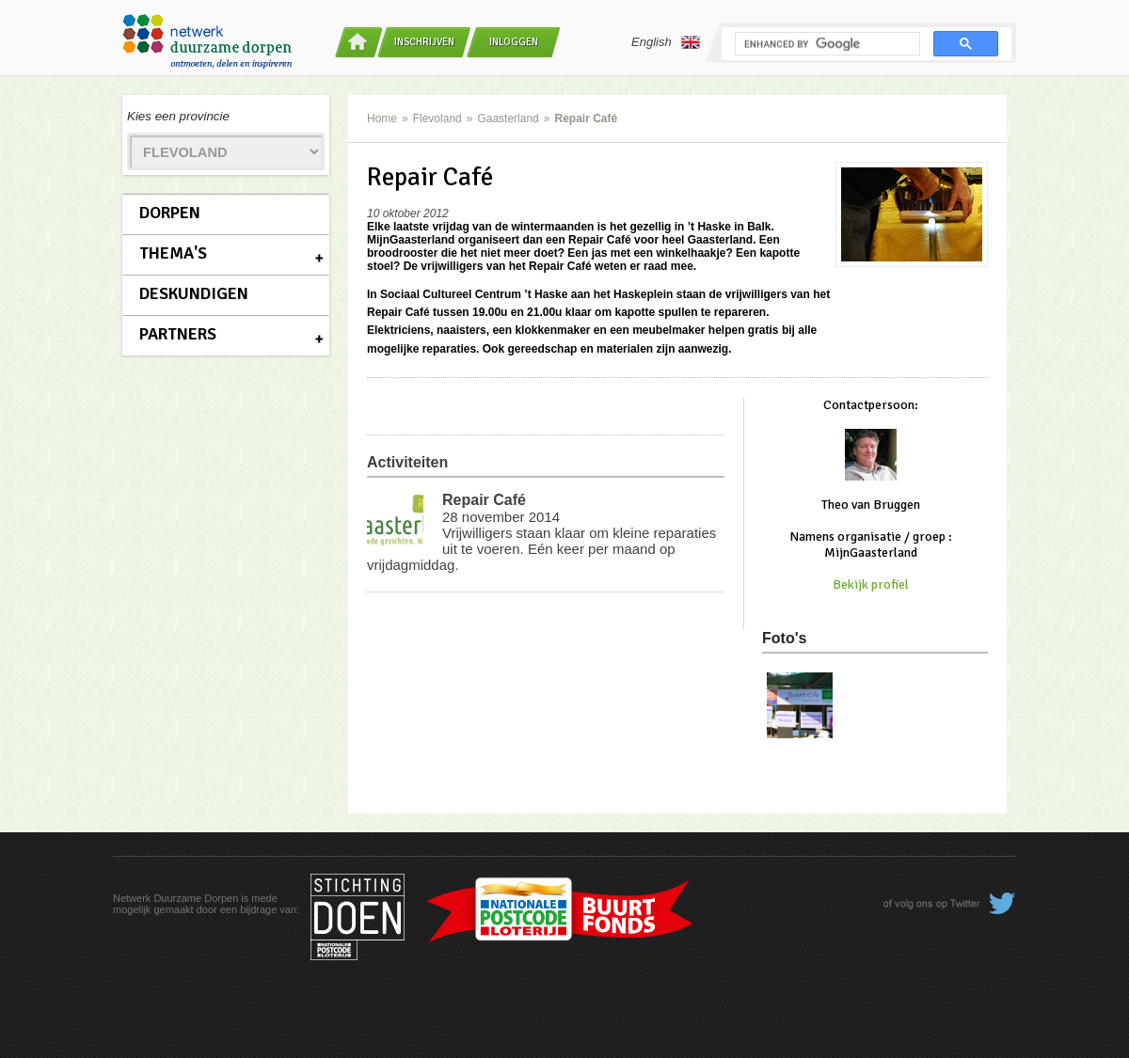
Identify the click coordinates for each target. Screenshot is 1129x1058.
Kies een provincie (178, 116)
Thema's (173, 253)
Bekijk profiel (871, 584)
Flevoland (437, 118)
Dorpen (169, 212)
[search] (825, 44)
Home (382, 118)
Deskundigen (193, 293)
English (665, 42)
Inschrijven (424, 42)
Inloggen (513, 42)
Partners (177, 334)
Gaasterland (507, 118)
